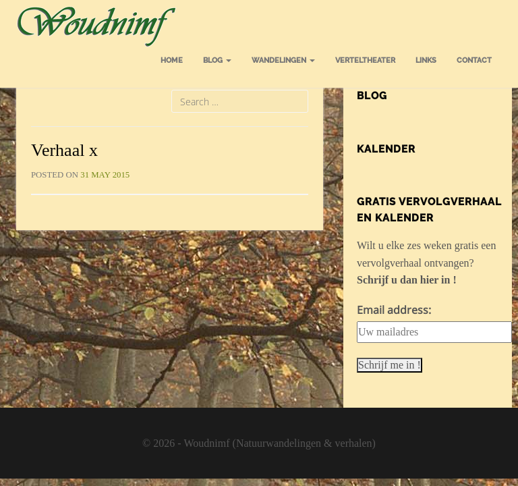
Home (172, 60)
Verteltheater (365, 60)
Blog (217, 60)
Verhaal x (64, 150)
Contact (474, 60)
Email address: (394, 309)
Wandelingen (283, 60)
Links (425, 60)
